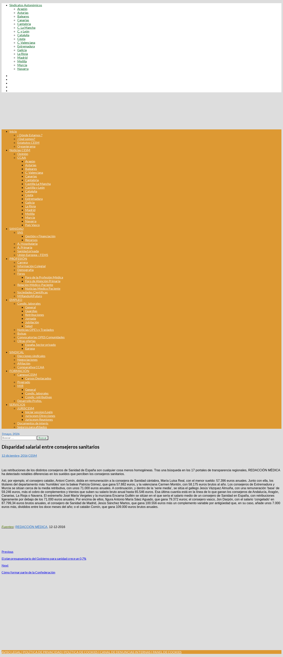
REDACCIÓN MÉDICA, (31, 527)
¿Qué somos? (26, 139)
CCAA (21, 157)
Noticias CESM (19, 150)
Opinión (22, 154)
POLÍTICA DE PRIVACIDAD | (43, 652)
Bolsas (21, 333)
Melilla (22, 61)
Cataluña (23, 35)
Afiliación (23, 363)
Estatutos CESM (28, 142)
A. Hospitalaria (27, 243)
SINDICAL (16, 352)
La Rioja (22, 54)
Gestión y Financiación (40, 236)
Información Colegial (31, 266)
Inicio (13, 131)
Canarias (23, 20)
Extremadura (26, 46)
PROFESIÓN (18, 258)
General (30, 307)
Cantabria (24, 24)
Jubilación (32, 322)
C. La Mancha (26, 27)
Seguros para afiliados (32, 427)
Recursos (31, 240)
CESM (32, 455)
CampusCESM (27, 374)
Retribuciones (34, 314)
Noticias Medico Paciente (42, 288)
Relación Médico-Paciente (35, 285)
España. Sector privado (40, 344)
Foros (21, 273)
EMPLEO (15, 300)
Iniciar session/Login (39, 412)
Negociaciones (27, 359)
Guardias (31, 311)
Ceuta (21, 39)
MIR (20, 386)
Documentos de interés (32, 423)
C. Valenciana (26, 42)
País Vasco (32, 225)
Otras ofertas (26, 341)
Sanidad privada (28, 251)
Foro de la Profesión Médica (44, 277)
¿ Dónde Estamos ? (29, 135)
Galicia (22, 50)
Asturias (22, 12)
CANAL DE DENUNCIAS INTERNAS (125, 652)
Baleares (23, 16)
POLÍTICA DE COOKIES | (81, 652)
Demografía (25, 270)
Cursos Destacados (38, 378)
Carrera (22, 262)
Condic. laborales (29, 303)
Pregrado (23, 382)
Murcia (22, 65)
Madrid (22, 57)
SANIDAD (16, 228)
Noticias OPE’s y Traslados (35, 329)
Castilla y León (35, 187)
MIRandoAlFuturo (29, 296)
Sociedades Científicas (32, 292)
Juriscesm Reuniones (39, 419)
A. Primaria (24, 247)
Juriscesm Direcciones (40, 416)
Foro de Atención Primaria (42, 281)
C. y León (23, 31)
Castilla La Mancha (38, 184)
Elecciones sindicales (31, 356)
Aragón (22, 9)
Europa (30, 348)
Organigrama (26, 146)
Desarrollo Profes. (29, 401)
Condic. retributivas (38, 397)
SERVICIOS (17, 404)
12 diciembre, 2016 (15, 455)
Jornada (30, 318)
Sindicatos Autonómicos (25, 5)
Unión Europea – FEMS (32, 255)
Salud (28, 326)
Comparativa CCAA (30, 367)
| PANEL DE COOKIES (166, 652)
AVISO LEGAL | (12, 652)
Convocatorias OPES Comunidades (41, 337)
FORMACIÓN (19, 371)
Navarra (22, 69)
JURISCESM (25, 408)
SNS (20, 232)
